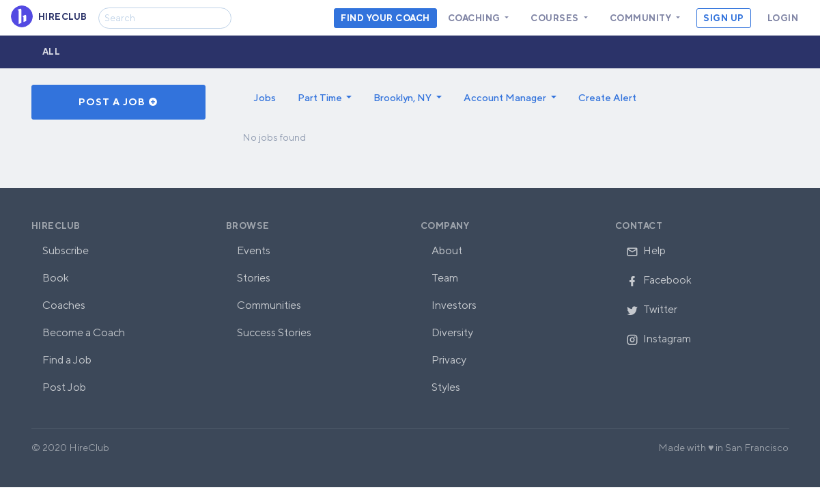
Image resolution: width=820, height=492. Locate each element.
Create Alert (607, 97)
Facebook (659, 279)
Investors (454, 305)
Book (55, 277)
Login (783, 18)
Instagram (658, 338)
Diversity (452, 332)
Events (253, 250)
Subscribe (65, 250)
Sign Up (723, 18)
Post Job (64, 387)
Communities (269, 305)
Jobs (264, 97)
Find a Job (66, 359)
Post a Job (118, 101)
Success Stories (274, 332)
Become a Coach (83, 332)
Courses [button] (556, 18)
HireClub (56, 226)
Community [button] (642, 18)
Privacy (449, 359)
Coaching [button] (475, 18)
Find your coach (385, 18)
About (447, 250)
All (51, 51)
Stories (253, 277)
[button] (325, 98)
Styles (446, 387)
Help (646, 250)
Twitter (651, 309)
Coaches (63, 305)
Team (445, 277)
